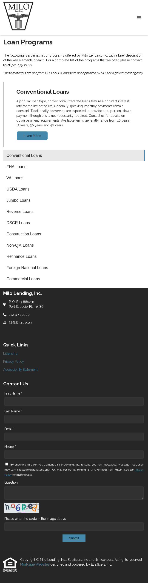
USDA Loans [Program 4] (17, 189)
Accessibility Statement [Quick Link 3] (20, 369)
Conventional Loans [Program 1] (24, 155)
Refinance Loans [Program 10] (21, 256)
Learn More (32, 136)
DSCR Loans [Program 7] (18, 223)
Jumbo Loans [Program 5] (18, 200)
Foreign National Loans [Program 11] (27, 267)
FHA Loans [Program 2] (16, 166)
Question (11, 482)
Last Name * (13, 411)
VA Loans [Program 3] (14, 178)
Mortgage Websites (35, 564)
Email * (9, 429)
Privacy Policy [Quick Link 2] (13, 361)
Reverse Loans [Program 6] (20, 211)
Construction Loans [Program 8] (23, 234)
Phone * (10, 446)
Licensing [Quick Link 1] (10, 353)
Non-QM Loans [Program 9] (20, 245)
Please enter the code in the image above (35, 518)
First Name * (13, 393)
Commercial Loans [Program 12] (23, 279)
